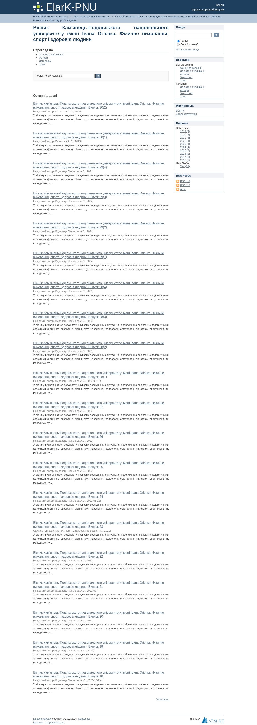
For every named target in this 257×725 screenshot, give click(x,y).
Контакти (38, 722)
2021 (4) (185, 137)
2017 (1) (185, 156)
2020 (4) (185, 134)
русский (210, 9)
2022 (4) (185, 140)
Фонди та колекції (191, 67)
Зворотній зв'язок (55, 722)
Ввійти (220, 4)
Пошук (182, 40)
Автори (43, 57)
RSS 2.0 (185, 185)
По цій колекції (187, 44)
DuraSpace (84, 718)
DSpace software (42, 718)
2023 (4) (185, 143)
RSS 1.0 (185, 181)
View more (162, 699)
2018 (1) (185, 160)
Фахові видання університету (91, 16)
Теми (42, 64)
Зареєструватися (186, 113)
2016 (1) (185, 153)
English (219, 9)
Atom (183, 189)
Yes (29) (185, 166)
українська (198, 9)
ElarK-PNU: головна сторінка (50, 16)
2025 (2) (185, 150)
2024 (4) (185, 147)
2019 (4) (185, 131)
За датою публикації (51, 54)
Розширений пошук (187, 49)
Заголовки (45, 60)
